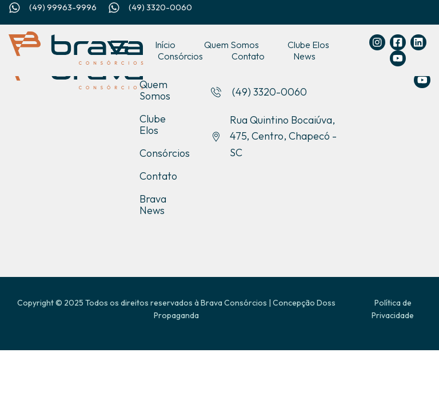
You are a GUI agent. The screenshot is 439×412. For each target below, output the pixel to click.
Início (165, 44)
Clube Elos (308, 44)
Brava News (152, 204)
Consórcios (180, 56)
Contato (248, 56)
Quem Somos (231, 44)
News (304, 56)
